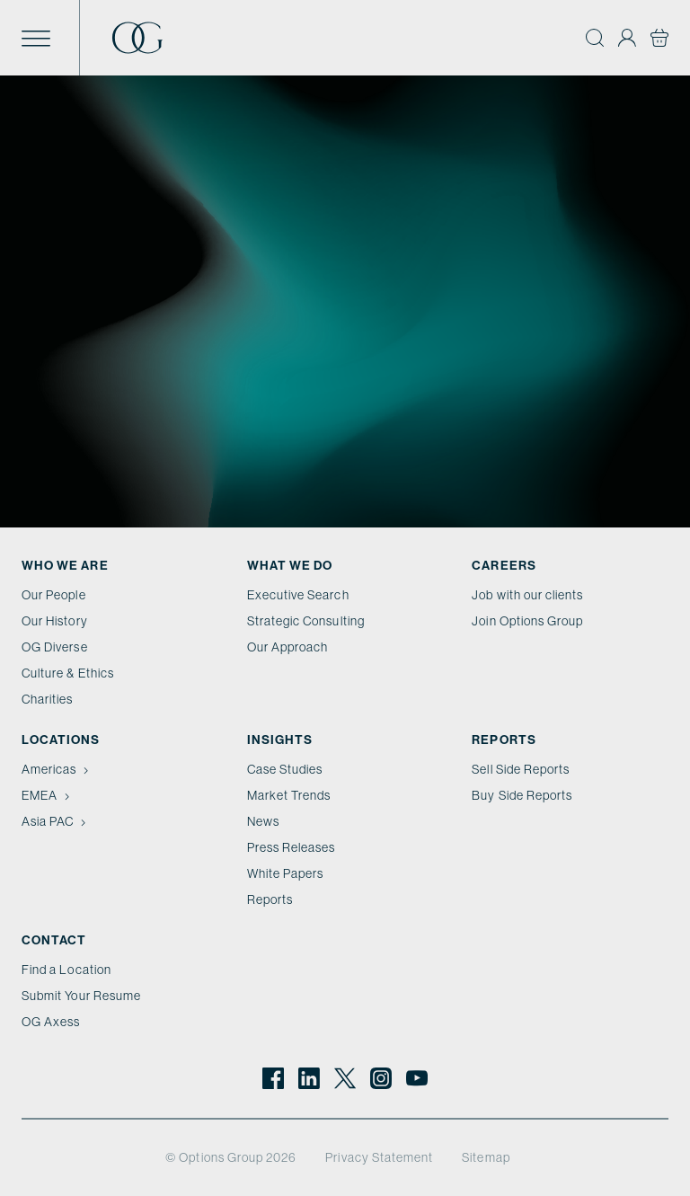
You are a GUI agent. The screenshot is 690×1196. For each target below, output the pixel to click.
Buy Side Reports (522, 795)
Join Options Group (527, 621)
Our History (55, 621)
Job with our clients (527, 595)
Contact (54, 940)
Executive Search (298, 595)
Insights (280, 739)
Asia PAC (56, 821)
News (263, 821)
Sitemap (485, 1157)
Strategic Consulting (306, 621)
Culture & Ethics (68, 673)
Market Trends (289, 795)
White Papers (285, 873)
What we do (290, 565)
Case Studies (285, 769)
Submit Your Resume (81, 996)
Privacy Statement (379, 1157)
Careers (503, 565)
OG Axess (51, 1022)
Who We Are (65, 565)
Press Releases (291, 847)
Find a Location (66, 969)
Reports (270, 899)
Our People (54, 595)
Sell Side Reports (521, 769)
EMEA (48, 795)
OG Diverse (55, 647)
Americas (57, 769)
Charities (48, 699)
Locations (61, 739)
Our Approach (288, 647)
